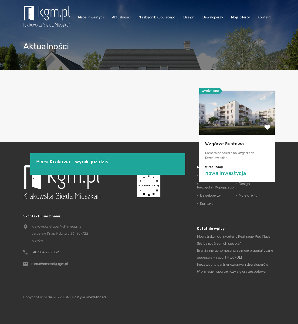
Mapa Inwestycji (91, 17)
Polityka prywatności (89, 297)
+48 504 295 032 (45, 252)
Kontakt (264, 17)
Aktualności (121, 17)
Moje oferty (240, 17)
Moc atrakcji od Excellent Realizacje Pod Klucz (234, 236)
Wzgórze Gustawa (224, 143)
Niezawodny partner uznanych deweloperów (232, 264)
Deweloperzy (212, 17)
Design (188, 17)
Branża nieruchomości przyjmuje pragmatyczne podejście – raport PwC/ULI (235, 254)
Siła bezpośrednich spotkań (219, 243)
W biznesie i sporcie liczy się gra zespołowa (231, 271)
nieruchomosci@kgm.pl (49, 264)
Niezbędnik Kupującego (157, 17)
